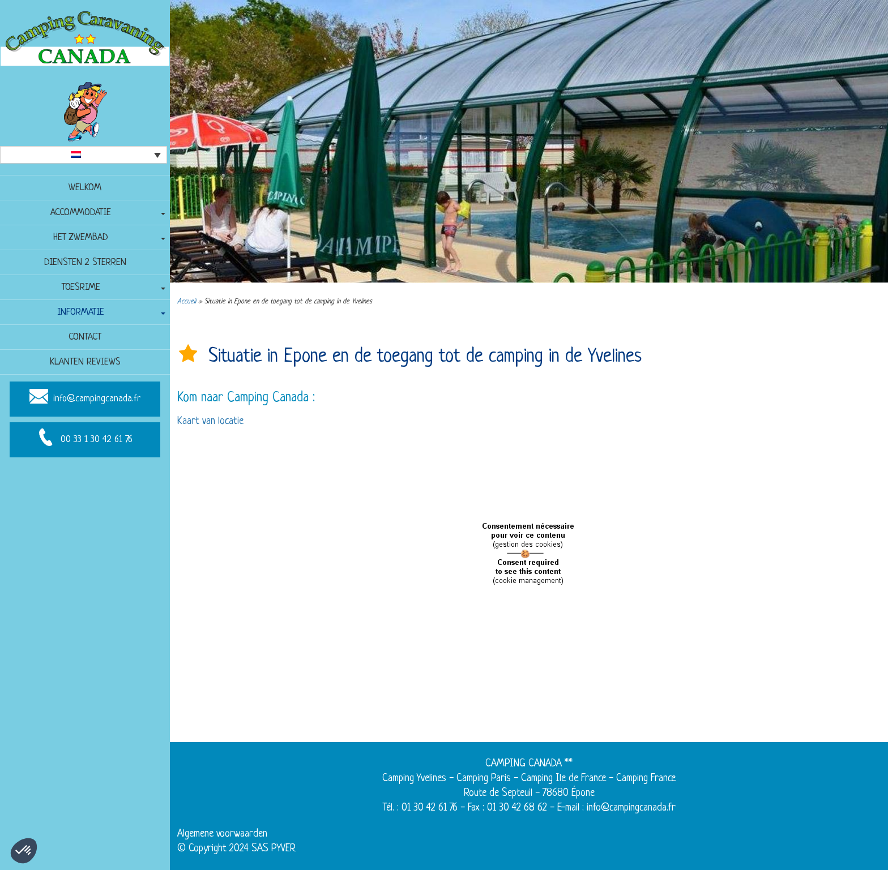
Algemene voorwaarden (222, 833)
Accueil (186, 302)
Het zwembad (80, 237)
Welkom (85, 187)
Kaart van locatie (210, 421)
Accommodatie (80, 212)
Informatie (80, 312)
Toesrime (81, 287)
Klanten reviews (85, 362)
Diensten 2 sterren (85, 262)
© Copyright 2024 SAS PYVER (236, 848)
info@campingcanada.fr (96, 398)
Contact (85, 337)
